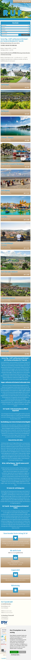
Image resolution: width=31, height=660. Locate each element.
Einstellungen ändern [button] (15, 654)
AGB (4, 655)
